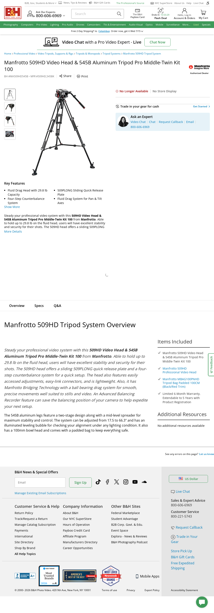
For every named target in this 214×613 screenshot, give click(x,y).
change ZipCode (106, 31)
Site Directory (24, 534)
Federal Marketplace (125, 505)
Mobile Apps (147, 568)
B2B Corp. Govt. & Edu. (127, 517)
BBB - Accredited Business (25, 568)
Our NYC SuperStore (77, 511)
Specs (39, 305)
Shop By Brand (25, 540)
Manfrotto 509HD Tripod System (142, 53)
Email (22, 474)
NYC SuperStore (161, 3)
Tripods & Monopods (88, 53)
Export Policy (152, 582)
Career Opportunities (78, 540)
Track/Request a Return (31, 511)
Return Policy (24, 505)
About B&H (70, 505)
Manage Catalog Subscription (35, 517)
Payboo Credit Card (76, 522)
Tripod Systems (112, 53)
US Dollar (188, 471)
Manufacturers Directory (80, 534)
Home (7, 53)
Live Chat (199, 3)
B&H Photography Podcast (129, 534)
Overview (16, 305)
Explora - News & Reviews (129, 528)
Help (188, 3)
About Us (179, 3)
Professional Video (24, 53)
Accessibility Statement (184, 582)
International (24, 528)
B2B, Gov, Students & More (40, 3)
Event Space (119, 522)
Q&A (57, 305)
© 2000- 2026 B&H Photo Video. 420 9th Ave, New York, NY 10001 (53, 582)
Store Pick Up (181, 543)
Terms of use (109, 582)
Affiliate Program (74, 528)
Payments (21, 522)
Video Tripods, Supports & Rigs (55, 53)
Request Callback (187, 519)
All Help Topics (25, 546)
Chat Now (157, 42)
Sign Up (80, 474)
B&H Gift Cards (183, 549)
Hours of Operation (76, 517)
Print (82, 76)
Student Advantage (124, 511)
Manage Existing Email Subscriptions (40, 485)
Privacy (131, 582)
